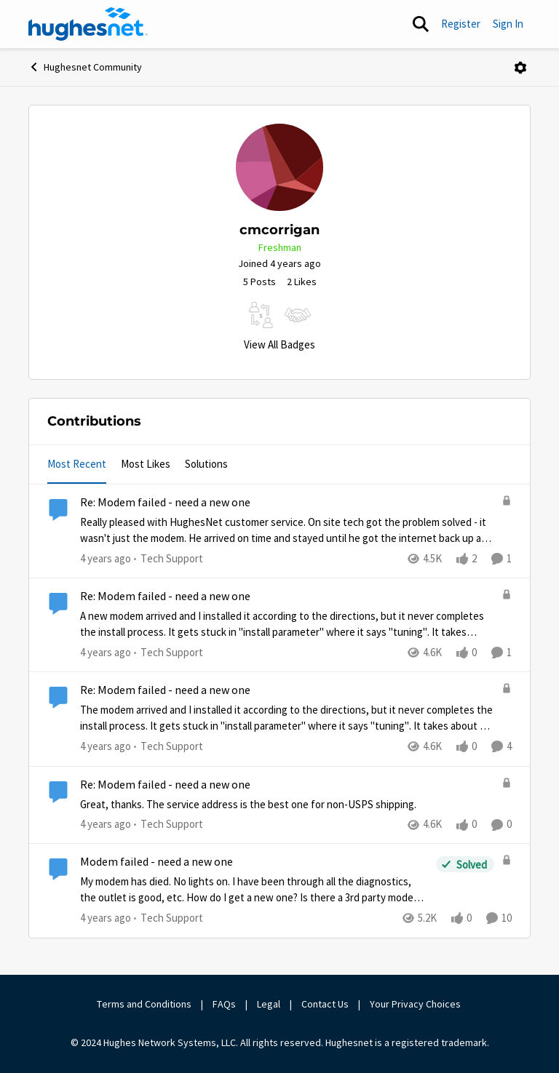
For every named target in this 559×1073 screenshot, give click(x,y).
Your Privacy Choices (416, 1003)
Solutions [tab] (206, 464)
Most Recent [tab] (76, 464)
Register (460, 24)
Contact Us (325, 1003)
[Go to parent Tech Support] (168, 559)
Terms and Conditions (144, 1003)
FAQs (224, 1003)
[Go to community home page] (88, 24)
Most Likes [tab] (145, 464)
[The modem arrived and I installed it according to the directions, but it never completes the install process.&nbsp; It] (287, 718)
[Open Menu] (520, 67)
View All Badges (279, 344)
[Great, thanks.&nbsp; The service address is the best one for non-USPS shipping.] (287, 804)
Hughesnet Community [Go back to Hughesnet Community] (85, 66)
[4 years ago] (105, 559)
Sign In (508, 24)
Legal (268, 1003)
